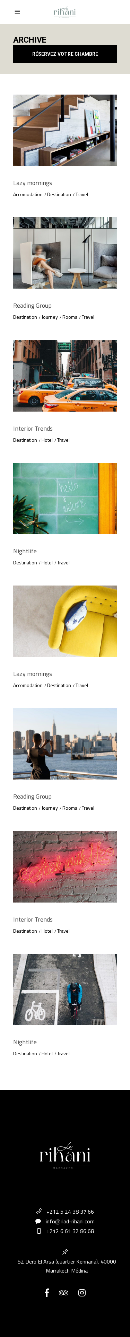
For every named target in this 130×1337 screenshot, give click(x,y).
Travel (82, 194)
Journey (50, 316)
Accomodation (28, 194)
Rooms (69, 316)
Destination (59, 194)
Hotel (47, 439)
